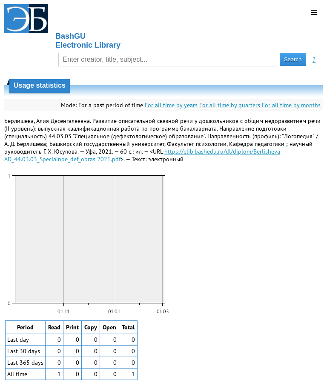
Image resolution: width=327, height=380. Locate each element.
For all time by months (291, 105)
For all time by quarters (229, 105)
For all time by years (171, 105)
